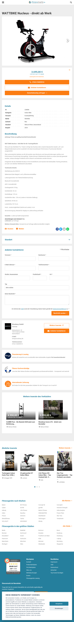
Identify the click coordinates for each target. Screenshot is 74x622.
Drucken (9, 229)
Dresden (40, 533)
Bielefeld (22, 530)
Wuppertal (60, 544)
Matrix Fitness (42, 510)
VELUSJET (5, 521)
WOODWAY (23, 521)
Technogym (41, 518)
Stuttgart (4, 544)
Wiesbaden (41, 544)
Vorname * (8, 255)
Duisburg (59, 533)
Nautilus (22, 513)
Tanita (22, 518)
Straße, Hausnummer (11, 274)
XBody (40, 521)
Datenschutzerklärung (59, 309)
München (23, 541)
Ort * (51, 274)
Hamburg (59, 536)
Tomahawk (60, 518)
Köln (39, 538)
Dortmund (23, 533)
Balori (3, 505)
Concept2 (60, 505)
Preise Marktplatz (31, 564)
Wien (21, 544)
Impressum (54, 562)
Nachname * (42, 255)
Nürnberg (59, 541)
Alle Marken (66, 501)
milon (3, 513)
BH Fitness (23, 505)
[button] (71, 3)
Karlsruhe (23, 538)
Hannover (5, 538)
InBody (4, 510)
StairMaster (41, 515)
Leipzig (59, 538)
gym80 (40, 507)
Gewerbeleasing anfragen (36, 93)
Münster (40, 541)
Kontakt (28, 562)
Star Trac (59, 515)
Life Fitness (23, 510)
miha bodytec (61, 510)
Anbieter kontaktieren (37, 87)
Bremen (4, 533)
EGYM (22, 507)
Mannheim (5, 541)
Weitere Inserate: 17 (57, 325)
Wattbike (27, 118)
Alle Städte (66, 526)
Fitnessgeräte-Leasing (33, 578)
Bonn (58, 530)
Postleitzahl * (37, 274)
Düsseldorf (5, 536)
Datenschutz (54, 567)
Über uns (29, 570)
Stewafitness (6, 518)
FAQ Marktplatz (31, 567)
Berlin (3, 530)
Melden (20, 229)
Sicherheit (53, 570)
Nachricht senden (59, 313)
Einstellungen (59, 608)
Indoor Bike (28, 112)
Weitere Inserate (64, 448)
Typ (6, 284)
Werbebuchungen (31, 573)
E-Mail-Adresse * (10, 264)
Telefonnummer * (43, 264)
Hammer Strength (62, 507)
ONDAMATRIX (42, 513)
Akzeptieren (59, 603)
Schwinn (22, 515)
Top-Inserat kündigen (57, 573)
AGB (22, 309)
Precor (4, 515)
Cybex (4, 507)
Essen (22, 536)
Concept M (41, 505)
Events (28, 575)
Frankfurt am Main (44, 536)
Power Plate (60, 513)
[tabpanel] (9, 465)
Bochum (40, 530)
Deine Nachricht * (10, 294)
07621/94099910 (37, 82)
